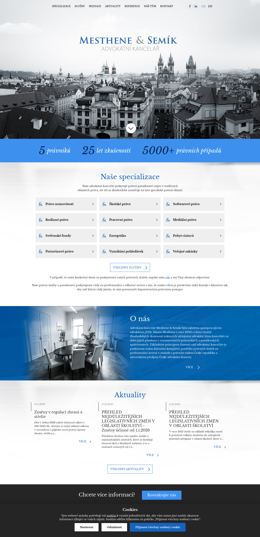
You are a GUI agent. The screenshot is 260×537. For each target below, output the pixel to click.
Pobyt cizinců (183, 236)
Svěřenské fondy (58, 236)
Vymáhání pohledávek (126, 252)
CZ (204, 6)
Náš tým (150, 6)
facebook (190, 6)
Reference (132, 6)
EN (210, 6)
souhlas (111, 515)
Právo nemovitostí (59, 204)
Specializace (61, 6)
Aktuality (113, 6)
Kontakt (166, 6)
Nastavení (86, 527)
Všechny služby (127, 267)
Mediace (95, 6)
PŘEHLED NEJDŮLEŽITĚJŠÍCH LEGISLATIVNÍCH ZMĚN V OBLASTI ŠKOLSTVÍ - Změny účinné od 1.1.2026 (128, 421)
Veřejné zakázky (185, 252)
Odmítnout (114, 527)
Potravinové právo (60, 252)
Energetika (117, 236)
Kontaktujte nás (161, 495)
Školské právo (120, 204)
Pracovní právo (121, 220)
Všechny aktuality (127, 469)
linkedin (195, 6)
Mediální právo (185, 220)
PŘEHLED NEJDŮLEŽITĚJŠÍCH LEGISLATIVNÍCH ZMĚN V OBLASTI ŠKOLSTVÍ (194, 419)
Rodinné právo (57, 220)
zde (167, 277)
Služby (80, 6)
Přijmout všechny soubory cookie (157, 527)
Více (189, 367)
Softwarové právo (186, 204)
